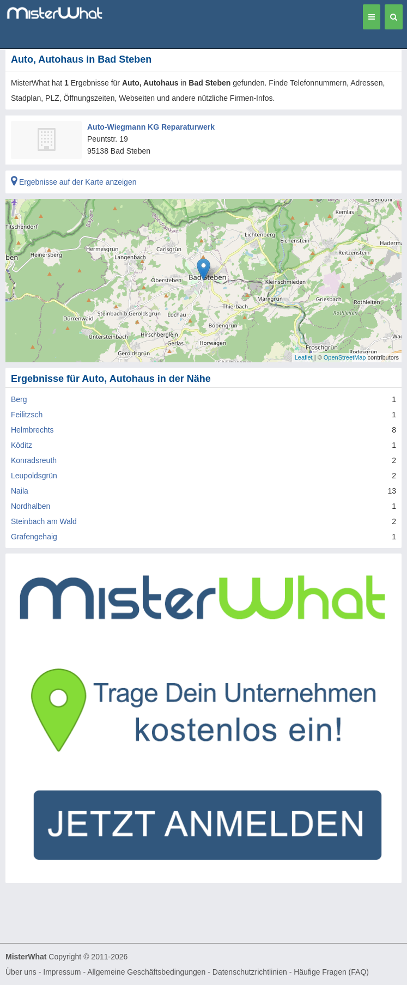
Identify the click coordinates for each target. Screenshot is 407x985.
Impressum (62, 972)
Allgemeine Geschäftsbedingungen (146, 972)
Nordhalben (30, 506)
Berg (19, 399)
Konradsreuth (34, 460)
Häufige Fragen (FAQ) (331, 972)
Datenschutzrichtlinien (249, 972)
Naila (19, 491)
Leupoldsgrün (34, 475)
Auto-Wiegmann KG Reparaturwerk (151, 127)
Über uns (21, 972)
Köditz (21, 445)
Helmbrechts (32, 429)
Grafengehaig (34, 536)
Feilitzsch (26, 414)
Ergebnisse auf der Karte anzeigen (73, 182)
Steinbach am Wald (44, 521)
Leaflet (304, 357)
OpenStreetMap (345, 357)
